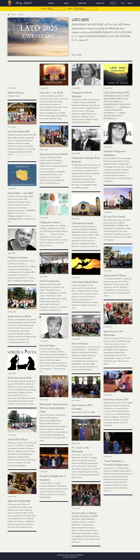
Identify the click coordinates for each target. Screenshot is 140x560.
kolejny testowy (14, 96)
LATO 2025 (80, 20)
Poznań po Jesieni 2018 (116, 399)
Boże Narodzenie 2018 (19, 378)
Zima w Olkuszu (80, 344)
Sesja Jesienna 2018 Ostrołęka (84, 412)
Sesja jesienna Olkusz (115, 275)
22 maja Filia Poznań (114, 217)
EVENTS (51, 3)
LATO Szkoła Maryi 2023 (116, 93)
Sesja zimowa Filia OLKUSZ (54, 154)
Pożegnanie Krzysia (18, 258)
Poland (21, 14)
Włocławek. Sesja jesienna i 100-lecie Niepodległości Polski (54, 408)
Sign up (130, 3)
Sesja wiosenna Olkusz (19, 316)
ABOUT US (100, 3)
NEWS (66, 3)
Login (122, 3)
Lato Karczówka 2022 (18, 131)
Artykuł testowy (16, 93)
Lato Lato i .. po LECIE (51, 93)
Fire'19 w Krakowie (49, 281)
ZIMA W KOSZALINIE (19, 501)
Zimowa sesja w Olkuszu (84, 513)
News (14, 14)
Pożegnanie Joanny (50, 222)
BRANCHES (82, 3)
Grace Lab (74, 557)
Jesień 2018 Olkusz (17, 439)
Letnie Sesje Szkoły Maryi (85, 282)
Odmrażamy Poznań (82, 223)
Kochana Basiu (47, 345)
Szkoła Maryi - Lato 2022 (20, 193)
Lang (113, 3)
